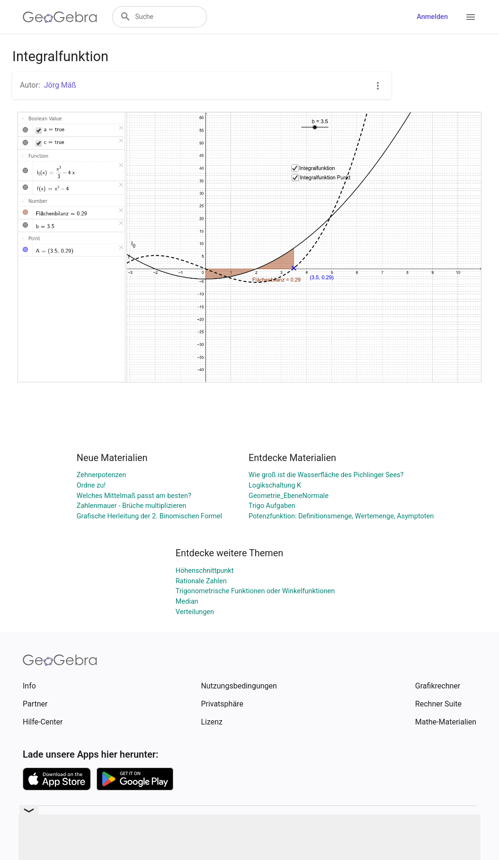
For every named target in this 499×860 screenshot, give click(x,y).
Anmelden (432, 17)
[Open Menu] (470, 17)
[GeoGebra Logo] (60, 17)
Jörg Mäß (60, 85)
